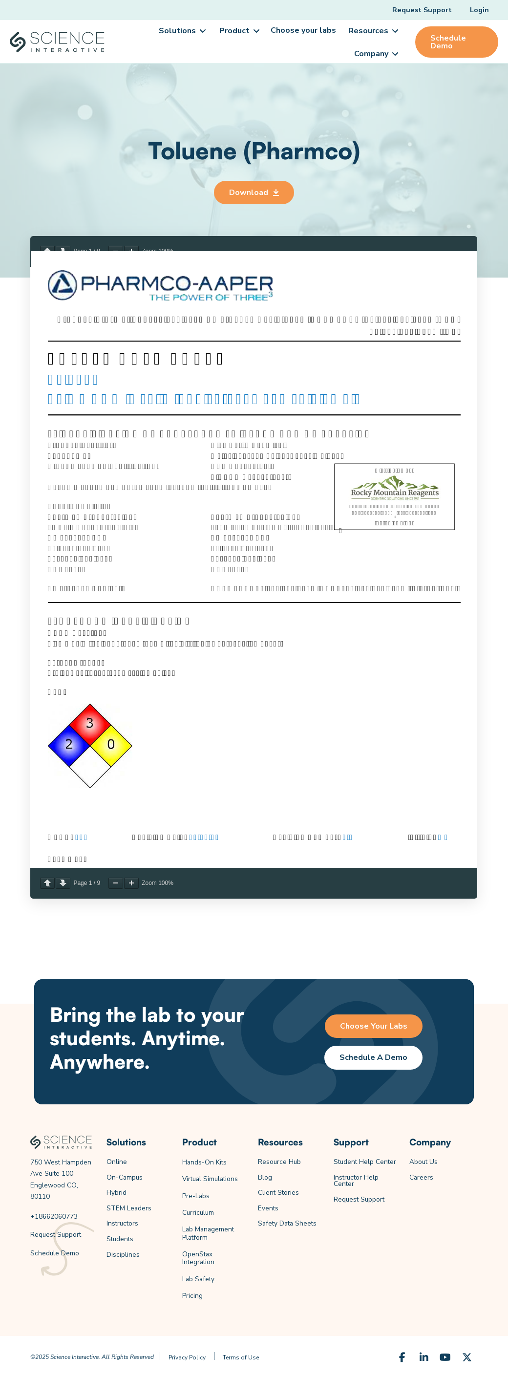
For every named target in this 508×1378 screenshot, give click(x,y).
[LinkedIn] (424, 1357)
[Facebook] (402, 1357)
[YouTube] (445, 1357)
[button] (181, 30)
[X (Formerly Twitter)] (467, 1357)
